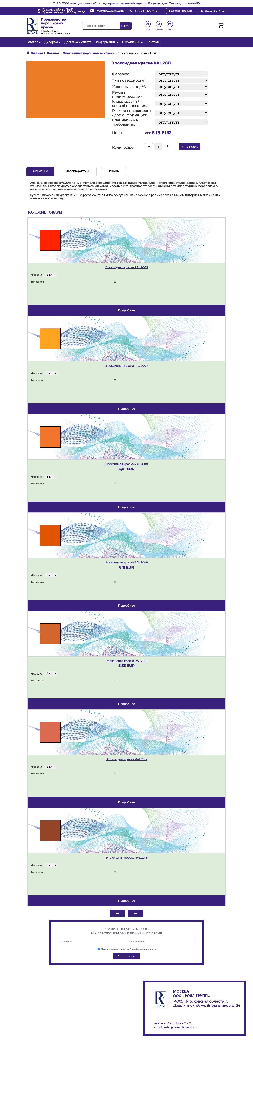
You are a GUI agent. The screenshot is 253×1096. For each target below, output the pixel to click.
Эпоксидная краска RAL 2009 (126, 562)
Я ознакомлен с (127, 949)
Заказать (190, 146)
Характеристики (78, 171)
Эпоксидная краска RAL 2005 (126, 267)
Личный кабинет (216, 11)
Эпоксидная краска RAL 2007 (126, 365)
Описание (40, 171)
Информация (106, 42)
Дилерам (52, 42)
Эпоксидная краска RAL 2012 (126, 759)
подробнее (126, 310)
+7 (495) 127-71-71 (176, 1023)
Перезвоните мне (180, 10)
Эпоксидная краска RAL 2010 (126, 661)
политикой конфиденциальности (137, 949)
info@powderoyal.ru (110, 11)
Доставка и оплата (77, 42)
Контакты (154, 42)
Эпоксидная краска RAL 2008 (126, 464)
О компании (132, 42)
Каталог (33, 42)
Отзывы (113, 171)
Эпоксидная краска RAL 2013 (126, 857)
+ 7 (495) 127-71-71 (146, 11)
